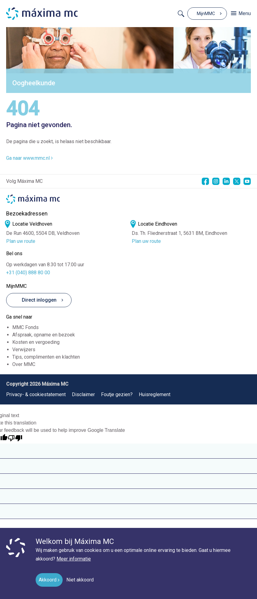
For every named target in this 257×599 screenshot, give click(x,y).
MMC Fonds (25, 327)
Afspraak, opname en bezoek (43, 335)
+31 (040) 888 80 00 (28, 272)
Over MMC (23, 364)
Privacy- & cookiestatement (36, 394)
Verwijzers (23, 349)
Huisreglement (154, 394)
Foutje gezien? (117, 394)
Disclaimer (83, 394)
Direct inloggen (33, 300)
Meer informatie (73, 559)
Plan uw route (20, 241)
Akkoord (47, 580)
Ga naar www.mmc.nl (29, 158)
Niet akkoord (80, 580)
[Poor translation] (15, 438)
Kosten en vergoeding (36, 342)
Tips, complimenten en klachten (46, 357)
